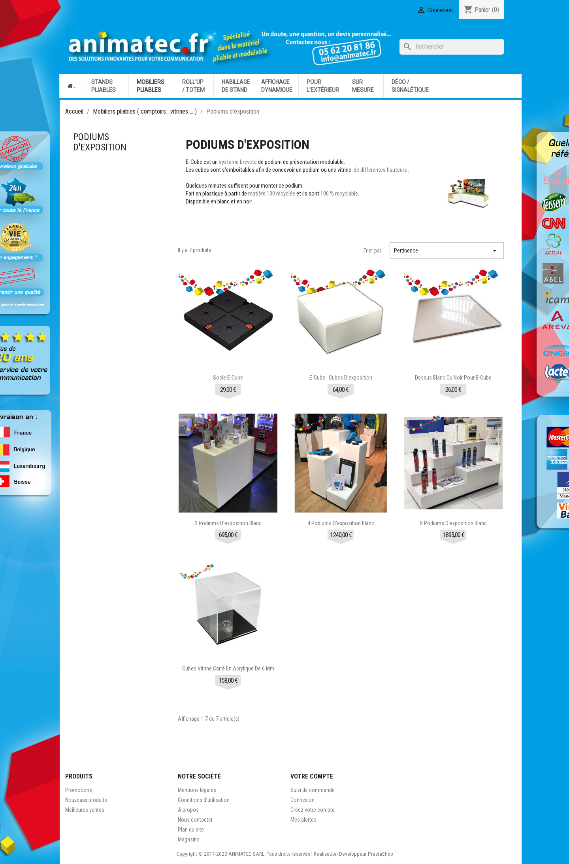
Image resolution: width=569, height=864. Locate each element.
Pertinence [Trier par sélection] (446, 250)
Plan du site (191, 829)
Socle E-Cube (228, 377)
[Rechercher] (451, 47)
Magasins (189, 839)
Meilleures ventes (84, 810)
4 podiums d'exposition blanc (340, 523)
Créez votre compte (312, 810)
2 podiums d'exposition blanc (228, 523)
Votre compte (311, 776)
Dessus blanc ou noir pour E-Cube (453, 377)
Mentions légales (197, 790)
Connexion (302, 800)
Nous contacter (195, 820)
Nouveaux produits (86, 800)
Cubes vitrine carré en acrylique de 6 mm (228, 668)
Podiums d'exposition (99, 142)
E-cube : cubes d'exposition (340, 377)
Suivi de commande (312, 790)
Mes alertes (303, 820)
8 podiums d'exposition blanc (453, 523)
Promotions (78, 790)
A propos (188, 810)
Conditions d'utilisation (204, 800)
